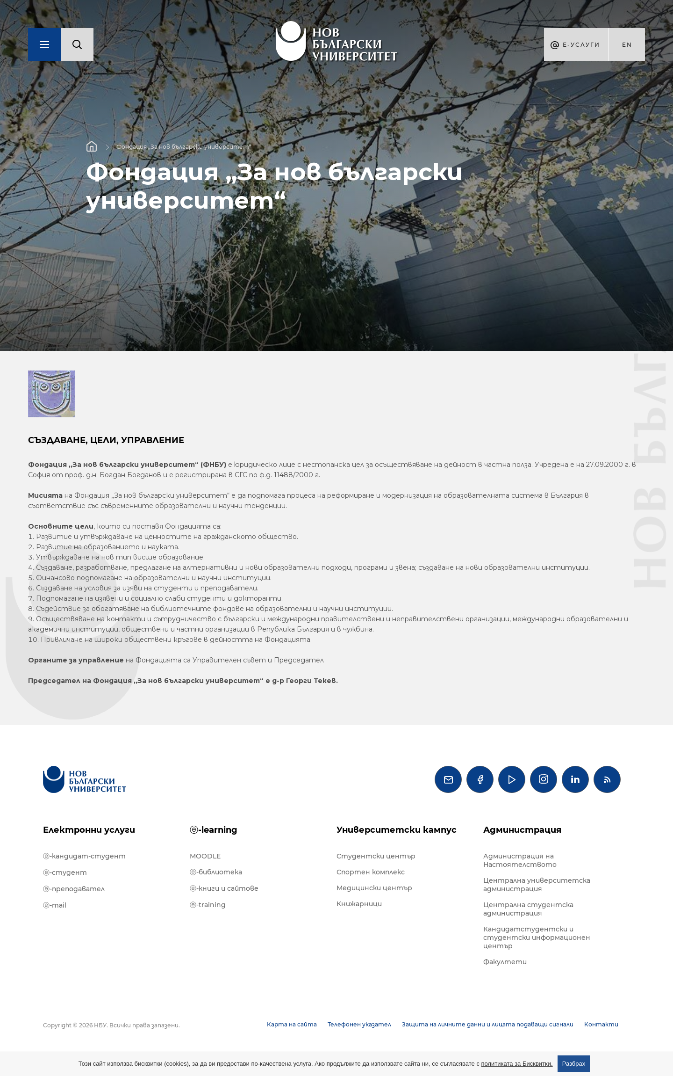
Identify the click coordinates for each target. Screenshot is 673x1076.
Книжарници (359, 904)
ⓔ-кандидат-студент (84, 856)
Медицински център (374, 888)
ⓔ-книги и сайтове (224, 888)
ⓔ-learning (213, 830)
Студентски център (375, 856)
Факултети (505, 962)
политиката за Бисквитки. (517, 1063)
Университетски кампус (396, 830)
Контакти (601, 1024)
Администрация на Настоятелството (520, 860)
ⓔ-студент (65, 872)
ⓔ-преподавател (74, 889)
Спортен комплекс (370, 872)
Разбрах (574, 1063)
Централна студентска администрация (528, 909)
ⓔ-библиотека (216, 872)
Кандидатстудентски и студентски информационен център (536, 937)
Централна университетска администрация (536, 884)
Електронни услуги (89, 830)
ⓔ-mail (54, 905)
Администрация (522, 830)
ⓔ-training (208, 905)
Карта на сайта (292, 1024)
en (627, 44)
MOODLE (205, 856)
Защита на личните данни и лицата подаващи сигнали (487, 1024)
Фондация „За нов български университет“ (183, 146)
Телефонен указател (359, 1024)
